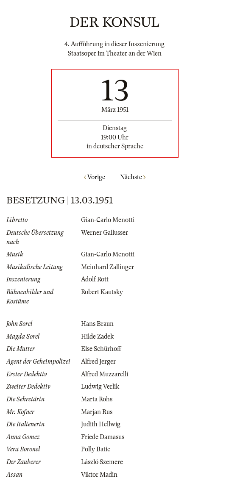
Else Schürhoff (101, 348)
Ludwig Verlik (100, 386)
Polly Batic (95, 449)
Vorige (94, 177)
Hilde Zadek (97, 336)
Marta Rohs (96, 399)
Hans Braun (97, 323)
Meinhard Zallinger (107, 267)
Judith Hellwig (100, 424)
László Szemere (102, 462)
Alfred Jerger (98, 361)
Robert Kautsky (102, 292)
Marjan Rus (96, 412)
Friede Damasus (102, 437)
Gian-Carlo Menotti (107, 220)
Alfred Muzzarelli (104, 374)
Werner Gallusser (104, 232)
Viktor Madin (99, 474)
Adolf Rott (95, 279)
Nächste (132, 177)
